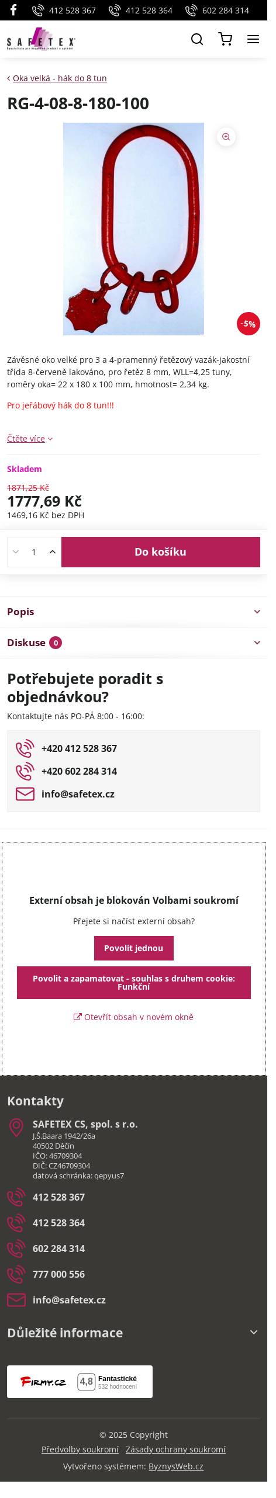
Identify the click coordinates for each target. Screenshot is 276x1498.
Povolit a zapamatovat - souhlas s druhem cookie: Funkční (134, 982)
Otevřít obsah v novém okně (134, 1016)
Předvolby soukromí (80, 1449)
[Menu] (253, 39)
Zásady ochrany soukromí (176, 1449)
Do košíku (160, 552)
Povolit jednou (133, 947)
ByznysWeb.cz (176, 1466)
